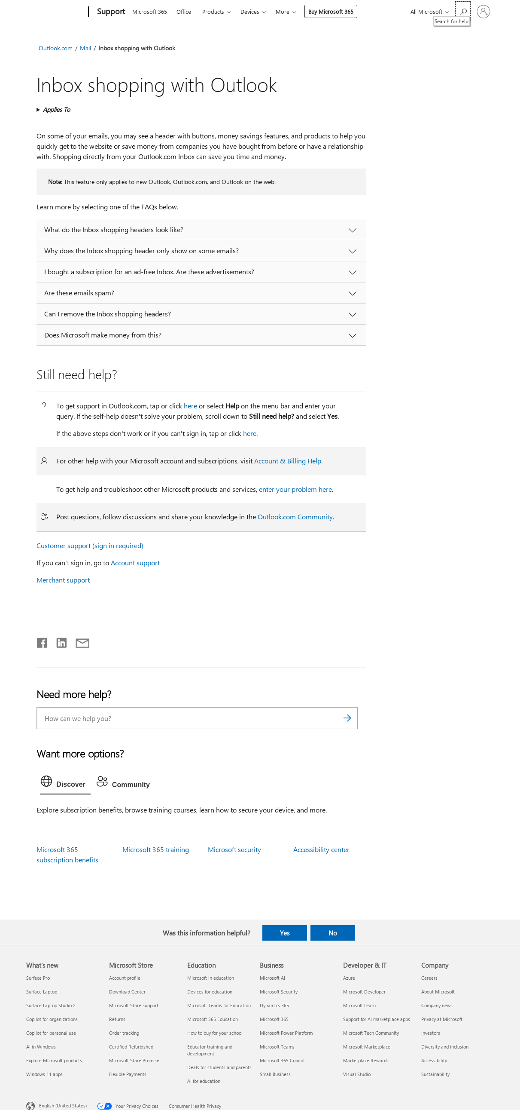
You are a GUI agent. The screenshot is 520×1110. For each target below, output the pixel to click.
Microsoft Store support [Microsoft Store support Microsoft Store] (133, 1005)
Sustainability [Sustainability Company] (435, 1074)
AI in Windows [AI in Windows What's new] (41, 1046)
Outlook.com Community (295, 516)
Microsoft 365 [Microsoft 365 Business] (274, 1019)
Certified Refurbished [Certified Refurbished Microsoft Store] (131, 1046)
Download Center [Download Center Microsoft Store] (127, 991)
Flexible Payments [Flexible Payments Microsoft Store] (127, 1074)
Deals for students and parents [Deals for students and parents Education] (219, 1067)
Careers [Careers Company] (429, 978)
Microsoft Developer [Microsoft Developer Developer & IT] (364, 991)
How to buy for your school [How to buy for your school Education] (215, 1033)
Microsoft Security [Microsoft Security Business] (279, 991)
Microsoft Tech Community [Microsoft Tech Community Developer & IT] (371, 1033)
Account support (135, 562)
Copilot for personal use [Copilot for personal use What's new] (51, 1033)
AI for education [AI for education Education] (203, 1081)
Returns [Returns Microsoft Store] (117, 1019)
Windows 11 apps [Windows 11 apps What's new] (44, 1074)
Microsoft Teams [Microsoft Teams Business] (277, 1046)
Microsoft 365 (149, 11)
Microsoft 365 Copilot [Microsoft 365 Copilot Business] (282, 1060)
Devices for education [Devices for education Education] (209, 991)
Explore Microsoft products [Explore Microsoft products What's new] (54, 1060)
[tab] (65, 783)
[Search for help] (463, 11)
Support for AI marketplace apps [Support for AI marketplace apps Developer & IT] (376, 1019)
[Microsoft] (55, 12)
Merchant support (63, 579)
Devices (249, 11)
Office (183, 11)
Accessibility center (321, 849)
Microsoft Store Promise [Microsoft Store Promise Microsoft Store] (134, 1060)
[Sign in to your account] (483, 11)
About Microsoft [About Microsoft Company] (438, 991)
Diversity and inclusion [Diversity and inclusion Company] (444, 1046)
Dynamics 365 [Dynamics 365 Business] (274, 1005)
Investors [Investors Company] (430, 1033)
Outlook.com (56, 48)
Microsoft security (234, 849)
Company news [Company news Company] (437, 1005)
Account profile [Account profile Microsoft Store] (124, 978)
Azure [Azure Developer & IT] (349, 978)
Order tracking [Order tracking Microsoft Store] (124, 1033)
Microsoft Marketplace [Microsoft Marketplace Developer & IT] (366, 1046)
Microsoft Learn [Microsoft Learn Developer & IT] (359, 1005)
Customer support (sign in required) (89, 545)
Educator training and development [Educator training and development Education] (209, 1050)
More (282, 11)
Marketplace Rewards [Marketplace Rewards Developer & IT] (366, 1060)
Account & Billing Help (287, 460)
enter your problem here (295, 489)
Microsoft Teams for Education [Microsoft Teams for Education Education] (219, 1005)
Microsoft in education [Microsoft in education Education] (210, 978)
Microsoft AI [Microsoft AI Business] (272, 978)
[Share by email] (78, 641)
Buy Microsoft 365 (330, 11)
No (332, 933)
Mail (85, 48)
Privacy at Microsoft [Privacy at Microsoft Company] (441, 1019)
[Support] (110, 12)
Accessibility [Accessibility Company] (434, 1060)
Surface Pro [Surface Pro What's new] (38, 978)
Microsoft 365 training (155, 849)
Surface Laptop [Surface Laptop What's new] (41, 991)
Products (213, 11)
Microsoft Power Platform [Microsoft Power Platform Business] (286, 1033)
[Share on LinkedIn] (58, 641)
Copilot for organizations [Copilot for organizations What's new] (52, 1019)
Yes (284, 933)
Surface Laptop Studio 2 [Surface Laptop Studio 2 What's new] (51, 1005)
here (190, 405)
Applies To (56, 109)
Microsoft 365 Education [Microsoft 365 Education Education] (212, 1019)
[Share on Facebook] (42, 641)
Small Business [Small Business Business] (275, 1074)
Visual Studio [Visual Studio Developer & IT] (357, 1074)
